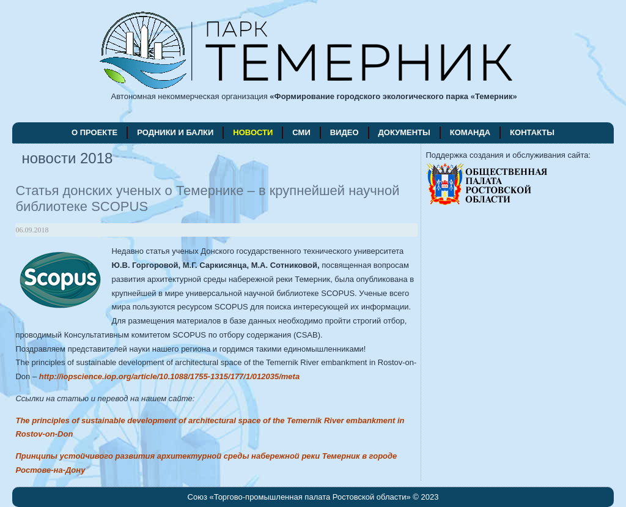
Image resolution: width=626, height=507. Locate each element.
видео (344, 132)
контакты (532, 132)
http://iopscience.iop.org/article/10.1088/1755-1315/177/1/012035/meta (169, 376)
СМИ (301, 132)
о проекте (94, 132)
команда (470, 132)
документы (404, 132)
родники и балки (175, 132)
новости (253, 132)
